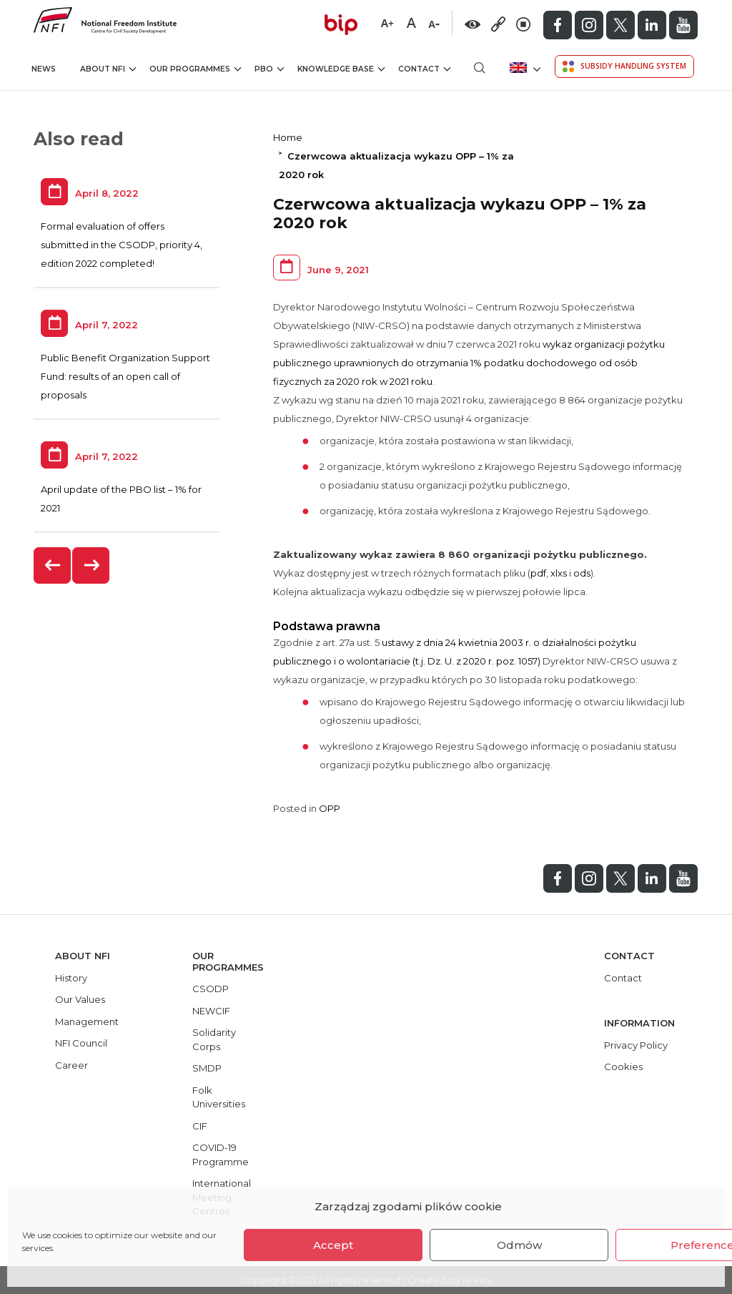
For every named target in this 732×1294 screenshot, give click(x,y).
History (71, 978)
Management (87, 1021)
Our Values (80, 999)
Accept (333, 1245)
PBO (269, 69)
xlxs (559, 573)
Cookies (623, 1066)
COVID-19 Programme (220, 1154)
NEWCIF (211, 1010)
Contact (424, 69)
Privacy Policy (636, 1045)
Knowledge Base (341, 69)
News (43, 69)
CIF (199, 1126)
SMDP (207, 1068)
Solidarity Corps (214, 1039)
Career (71, 1065)
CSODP (210, 988)
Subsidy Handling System (624, 66)
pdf (538, 573)
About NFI (108, 69)
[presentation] (53, 565)
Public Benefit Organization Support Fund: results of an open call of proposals (125, 376)
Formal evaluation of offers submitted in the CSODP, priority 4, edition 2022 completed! (121, 244)
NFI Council (81, 1043)
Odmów (519, 1245)
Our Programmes (195, 69)
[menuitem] (524, 67)
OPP (329, 808)
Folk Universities (218, 1097)
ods (581, 573)
